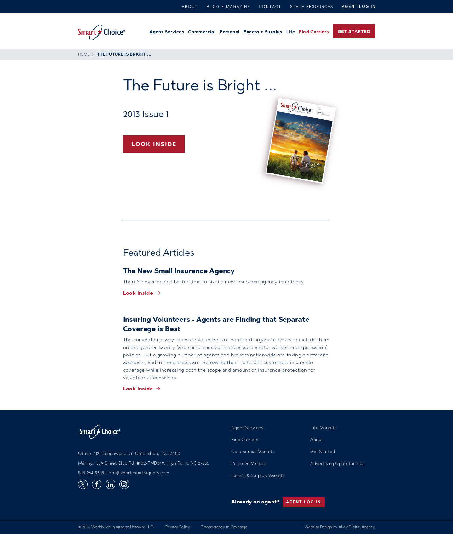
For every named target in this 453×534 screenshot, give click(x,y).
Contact (270, 7)
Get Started (354, 32)
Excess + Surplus (263, 32)
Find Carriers (314, 32)
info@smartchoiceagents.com (138, 473)
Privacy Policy (177, 527)
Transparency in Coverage (224, 527)
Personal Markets (249, 464)
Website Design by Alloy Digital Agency (340, 527)
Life (290, 32)
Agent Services (166, 32)
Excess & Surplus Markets (257, 476)
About (190, 7)
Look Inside (153, 145)
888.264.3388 (91, 473)
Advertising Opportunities (337, 464)
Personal (229, 32)
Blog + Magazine (228, 7)
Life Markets (323, 428)
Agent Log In (359, 7)
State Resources (311, 7)
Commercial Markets (252, 452)
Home (84, 55)
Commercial (201, 32)
